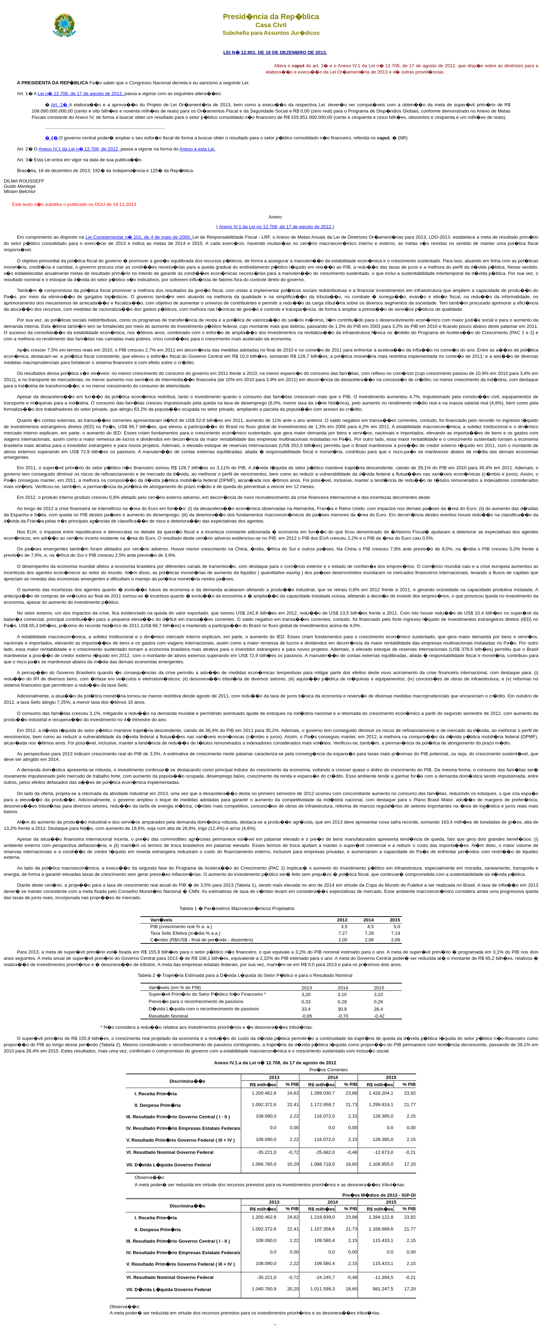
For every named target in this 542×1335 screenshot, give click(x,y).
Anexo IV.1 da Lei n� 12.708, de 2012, (80, 149)
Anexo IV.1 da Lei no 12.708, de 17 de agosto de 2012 (276, 226)
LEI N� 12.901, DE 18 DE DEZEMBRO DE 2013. (275, 52)
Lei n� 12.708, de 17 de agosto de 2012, (81, 93)
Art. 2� (60, 104)
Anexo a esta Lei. (197, 149)
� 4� (52, 137)
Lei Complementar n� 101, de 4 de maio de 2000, (138, 237)
